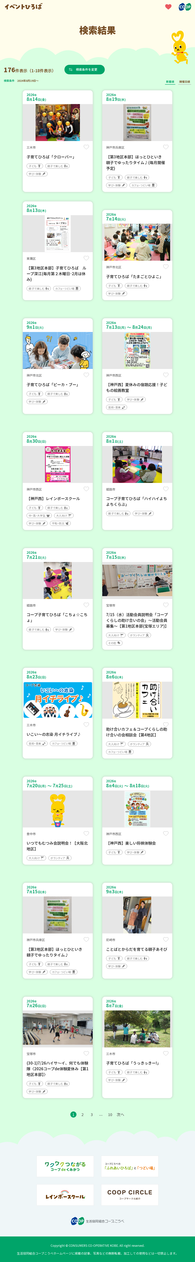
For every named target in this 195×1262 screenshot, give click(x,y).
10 (110, 1114)
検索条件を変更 (86, 69)
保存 (86, 147)
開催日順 (184, 81)
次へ (120, 1114)
